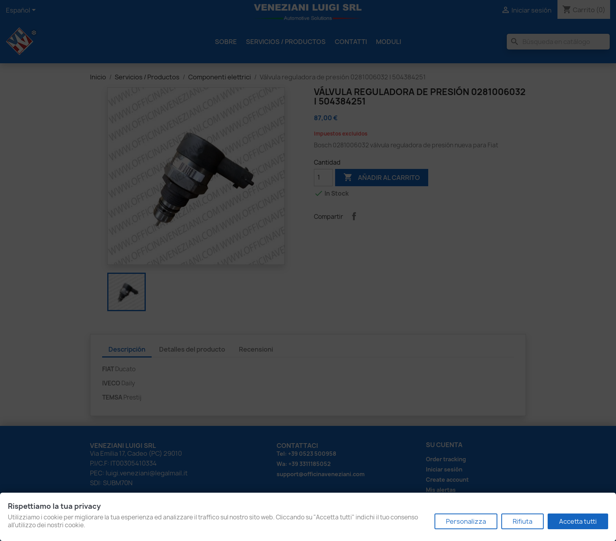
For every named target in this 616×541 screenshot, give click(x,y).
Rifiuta (522, 521)
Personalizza (466, 521)
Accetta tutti (578, 521)
